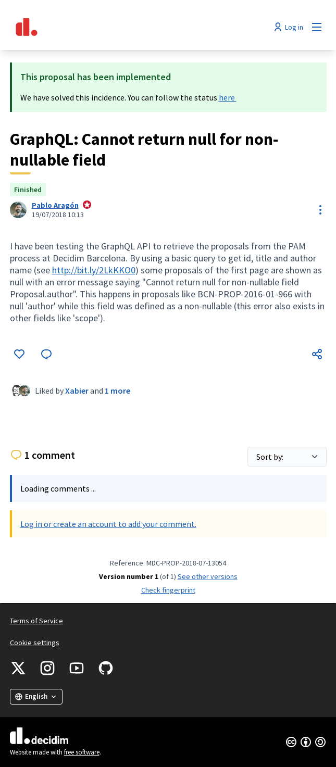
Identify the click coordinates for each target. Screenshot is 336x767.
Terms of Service (36, 620)
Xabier (77, 390)
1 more (117, 390)
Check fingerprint (168, 590)
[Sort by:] (287, 457)
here (228, 97)
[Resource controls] (320, 210)
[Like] (19, 354)
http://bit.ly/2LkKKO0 (93, 270)
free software (81, 752)
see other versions (208, 576)
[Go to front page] (127, 27)
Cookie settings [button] (34, 642)
